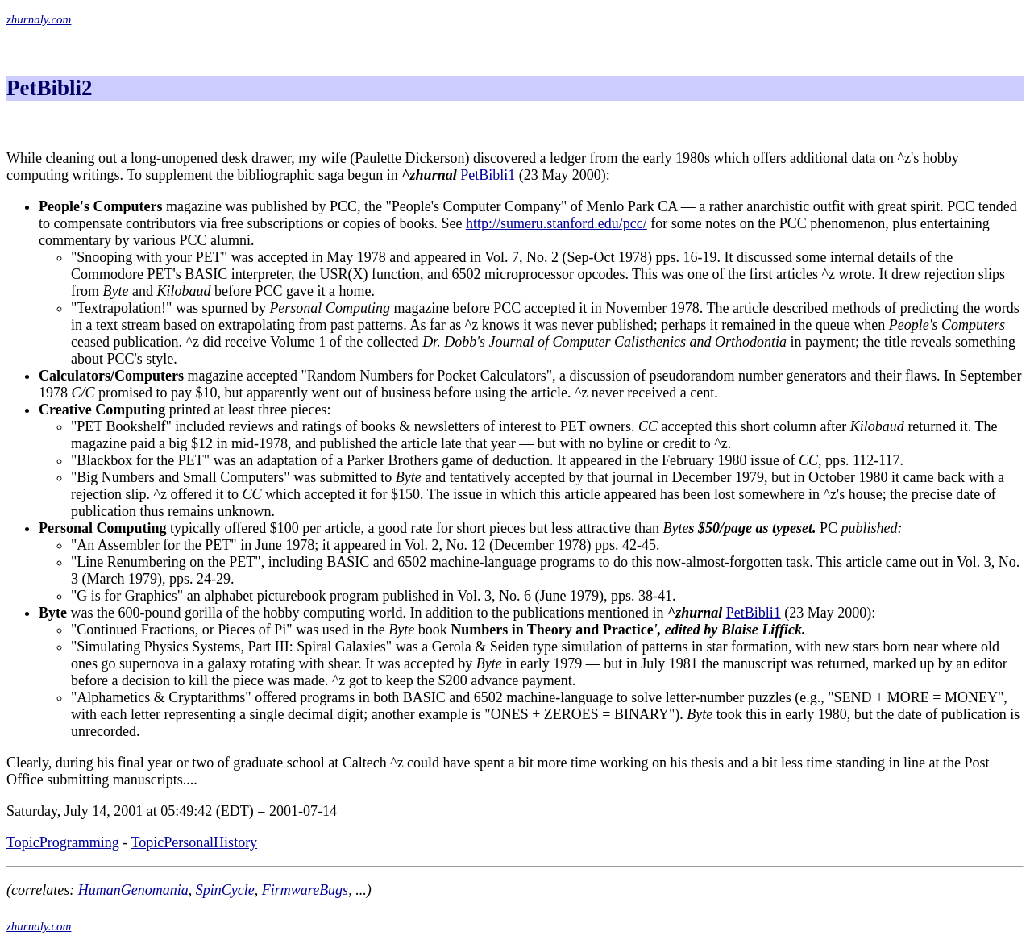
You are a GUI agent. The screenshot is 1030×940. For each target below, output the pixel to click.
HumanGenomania (133, 890)
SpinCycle (225, 890)
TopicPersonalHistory (194, 842)
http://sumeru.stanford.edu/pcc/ (556, 223)
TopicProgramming (62, 842)
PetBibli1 (487, 175)
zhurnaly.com (38, 19)
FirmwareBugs (305, 890)
